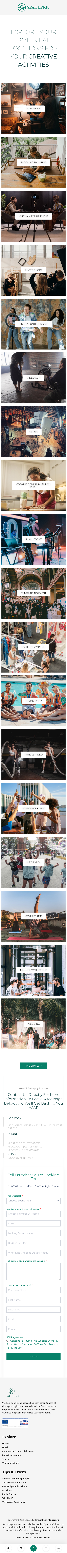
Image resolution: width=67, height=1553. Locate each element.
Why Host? (7, 1498)
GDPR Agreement (14, 1337)
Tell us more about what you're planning (25, 1261)
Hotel (5, 1447)
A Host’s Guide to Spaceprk (15, 1478)
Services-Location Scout (14, 1482)
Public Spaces (9, 1494)
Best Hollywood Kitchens (14, 1486)
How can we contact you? (19, 1285)
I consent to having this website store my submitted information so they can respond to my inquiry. (32, 1344)
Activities (7, 1490)
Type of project (13, 1196)
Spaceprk (54, 1520)
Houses (5, 1443)
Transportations (10, 1463)
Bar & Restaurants (11, 1455)
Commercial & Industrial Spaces (18, 1451)
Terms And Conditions (13, 1502)
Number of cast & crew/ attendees (23, 1209)
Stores (5, 1459)
